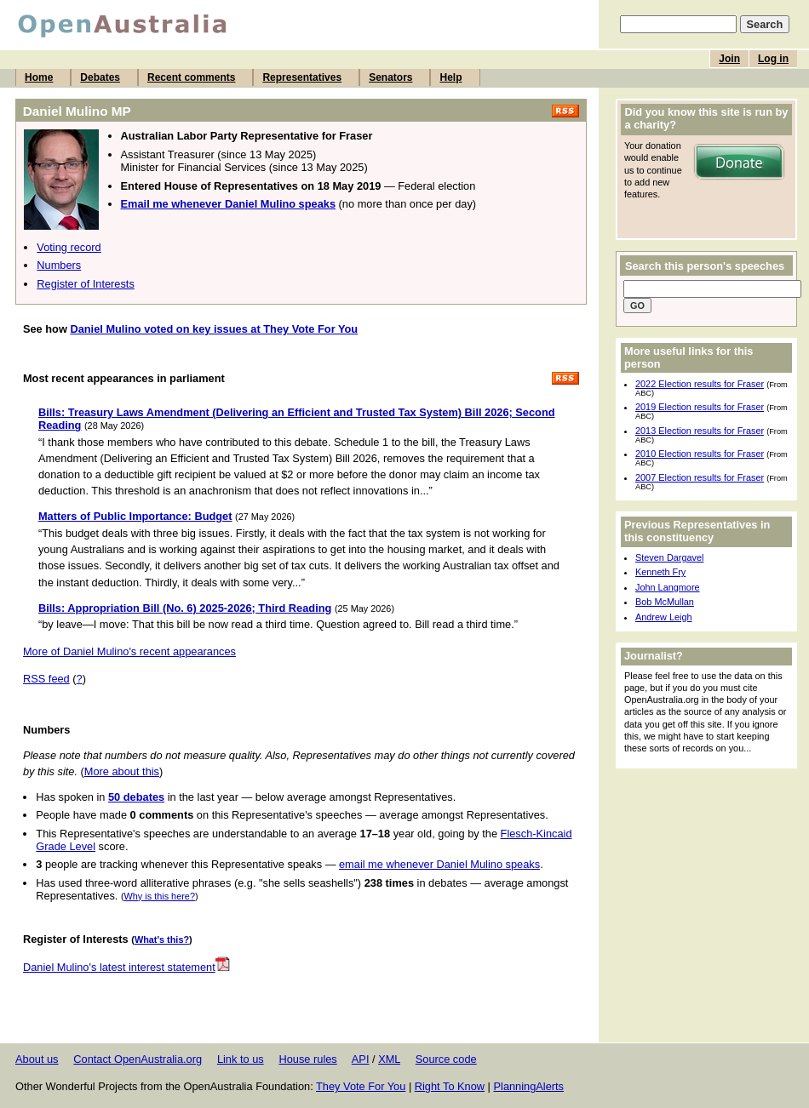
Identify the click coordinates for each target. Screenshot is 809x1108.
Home (39, 77)
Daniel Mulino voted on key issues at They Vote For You (214, 329)
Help (450, 77)
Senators (390, 77)
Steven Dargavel (669, 557)
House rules (307, 1059)
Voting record (68, 247)
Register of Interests (86, 283)
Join (729, 59)
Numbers (59, 265)
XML (389, 1059)
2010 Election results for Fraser (699, 453)
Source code (446, 1059)
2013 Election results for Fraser (699, 430)
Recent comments (191, 77)
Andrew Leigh (663, 617)
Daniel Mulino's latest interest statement (126, 967)
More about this (121, 771)
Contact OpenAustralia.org (137, 1059)
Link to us (240, 1059)
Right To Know (450, 1086)
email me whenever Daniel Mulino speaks (439, 864)
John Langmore (667, 587)
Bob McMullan (664, 602)
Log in (773, 59)
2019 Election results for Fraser (699, 407)
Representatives (301, 77)
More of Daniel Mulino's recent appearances (129, 651)
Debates (100, 77)
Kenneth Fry (660, 572)
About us (37, 1059)
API (361, 1059)
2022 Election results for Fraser (699, 384)
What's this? (162, 939)
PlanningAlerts (529, 1086)
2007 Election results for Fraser (699, 477)
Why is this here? (159, 896)
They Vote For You (360, 1086)
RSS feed (46, 678)
